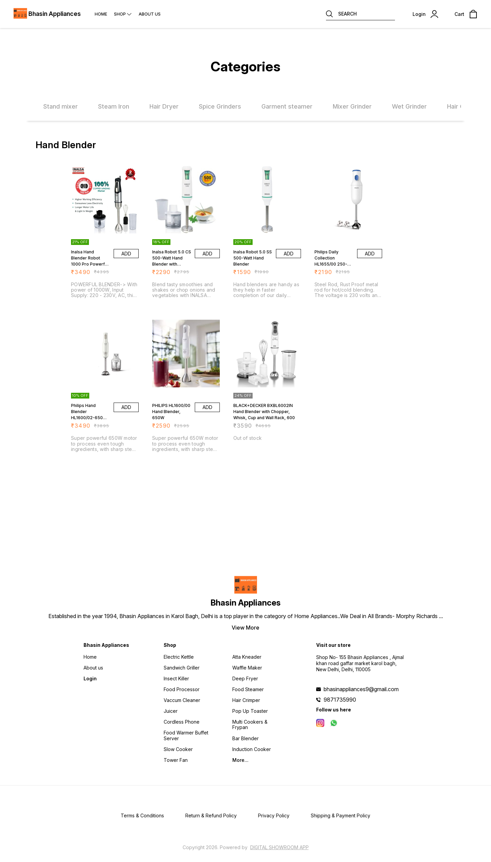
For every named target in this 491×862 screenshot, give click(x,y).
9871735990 (340, 700)
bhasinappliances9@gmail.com (361, 689)
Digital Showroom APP (279, 847)
